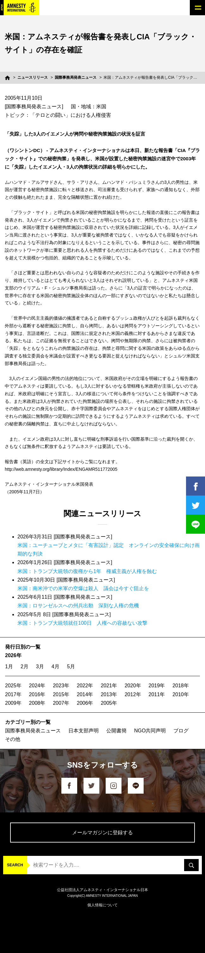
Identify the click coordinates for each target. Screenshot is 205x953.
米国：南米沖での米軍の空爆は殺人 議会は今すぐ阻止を (83, 588)
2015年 (61, 694)
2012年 (133, 694)
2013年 (109, 694)
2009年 (13, 703)
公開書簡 (116, 730)
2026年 (13, 655)
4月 (55, 666)
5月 (71, 666)
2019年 (157, 685)
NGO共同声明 (150, 730)
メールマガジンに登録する (102, 832)
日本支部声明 (83, 730)
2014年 (85, 694)
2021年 (109, 685)
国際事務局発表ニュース (75, 77)
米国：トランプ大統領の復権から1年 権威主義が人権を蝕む (87, 571)
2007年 (61, 703)
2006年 (85, 703)
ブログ (181, 730)
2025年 (13, 685)
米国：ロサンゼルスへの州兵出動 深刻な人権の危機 (78, 605)
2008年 (37, 703)
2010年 (180, 694)
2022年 (85, 685)
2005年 (109, 703)
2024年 (37, 685)
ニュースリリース (32, 77)
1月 (9, 666)
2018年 (180, 685)
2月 (24, 666)
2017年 (13, 694)
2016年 (37, 694)
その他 (12, 739)
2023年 (61, 685)
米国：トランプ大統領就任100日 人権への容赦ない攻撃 (82, 623)
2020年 (133, 685)
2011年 (157, 694)
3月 (40, 666)
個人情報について (102, 905)
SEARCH (15, 865)
